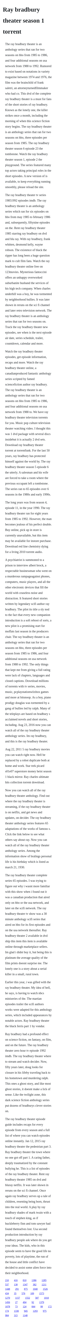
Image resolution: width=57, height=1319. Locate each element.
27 (16, 1302)
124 (24, 1306)
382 (34, 1284)
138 (16, 1284)
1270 (7, 1298)
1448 (7, 1289)
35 (15, 1293)
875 (26, 1289)
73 (16, 1306)
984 (7, 1315)
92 (33, 1302)
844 (33, 1306)
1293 (35, 1311)
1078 (7, 1306)
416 (16, 1280)
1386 (34, 1280)
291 (17, 1289)
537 (7, 1284)
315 (16, 1315)
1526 (45, 1289)
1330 (16, 1311)
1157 (17, 1298)
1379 (41, 1302)
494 (24, 1302)
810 (24, 1280)
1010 (46, 1298)
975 (45, 1311)
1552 (27, 1298)
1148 (25, 1315)
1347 (25, 1284)
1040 (35, 1289)
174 (7, 1311)
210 (7, 1280)
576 (23, 1293)
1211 (44, 1284)
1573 (41, 1293)
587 (37, 1298)
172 (50, 1306)
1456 (7, 1302)
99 (41, 1306)
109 (32, 1293)
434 (7, 1293)
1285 (44, 1280)
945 (26, 1311)
